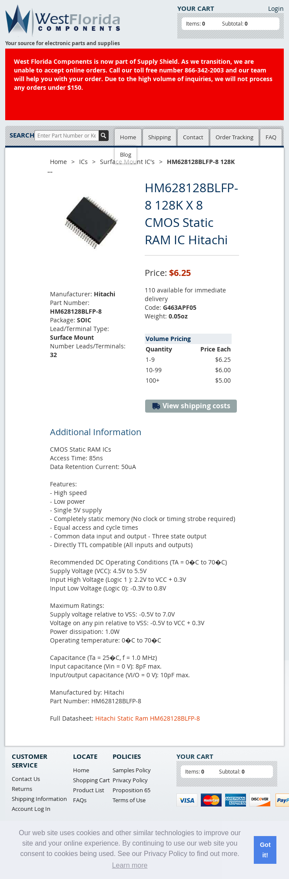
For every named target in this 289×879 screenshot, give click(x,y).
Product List (88, 790)
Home (128, 137)
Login (276, 8)
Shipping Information (39, 799)
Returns (22, 789)
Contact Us (26, 779)
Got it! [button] (265, 850)
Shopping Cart (91, 780)
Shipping (159, 137)
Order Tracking (234, 137)
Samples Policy (132, 770)
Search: (22, 135)
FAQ (271, 137)
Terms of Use (129, 800)
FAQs (79, 800)
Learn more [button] (130, 865)
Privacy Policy (130, 780)
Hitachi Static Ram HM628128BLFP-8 (147, 718)
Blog (125, 154)
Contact (193, 137)
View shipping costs (191, 406)
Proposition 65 (131, 790)
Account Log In (31, 809)
